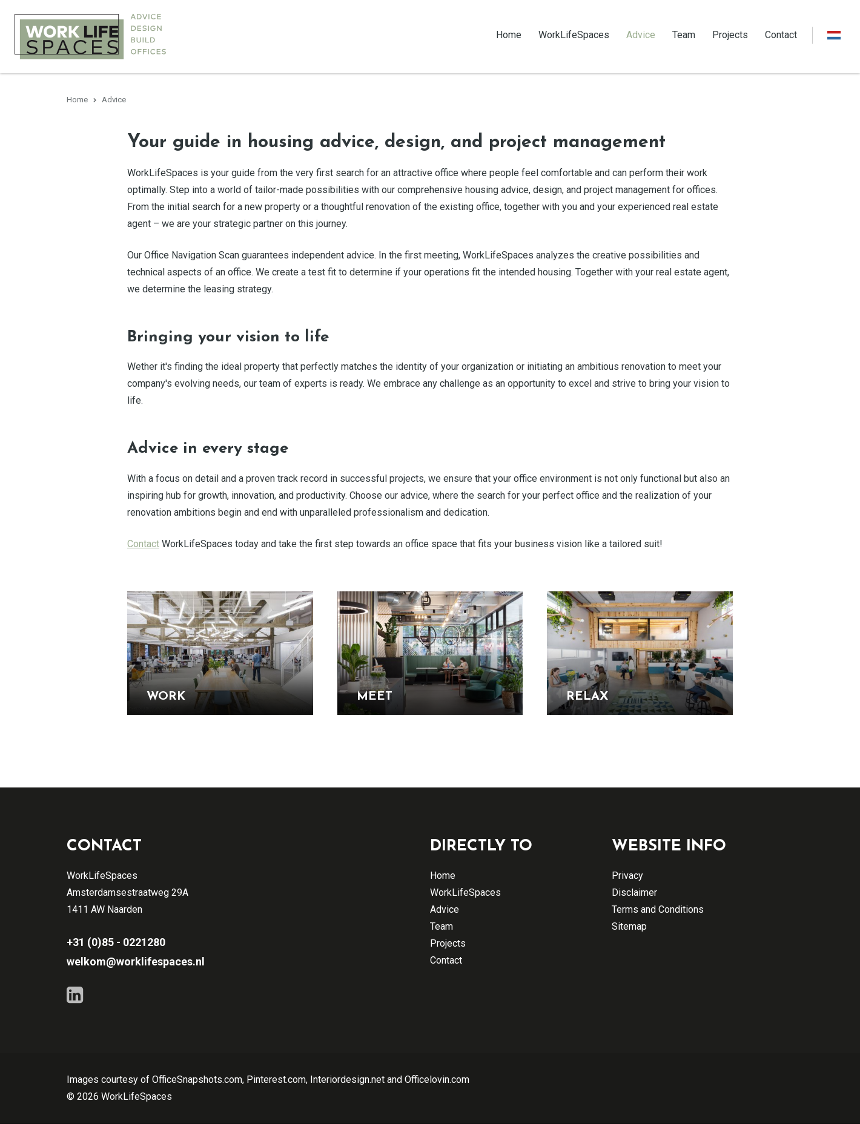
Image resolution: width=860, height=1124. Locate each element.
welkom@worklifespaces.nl (136, 962)
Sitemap (629, 927)
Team (683, 35)
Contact (781, 35)
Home (508, 35)
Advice (640, 35)
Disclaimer (634, 893)
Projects (730, 35)
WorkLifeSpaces (573, 35)
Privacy (627, 876)
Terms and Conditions (658, 910)
